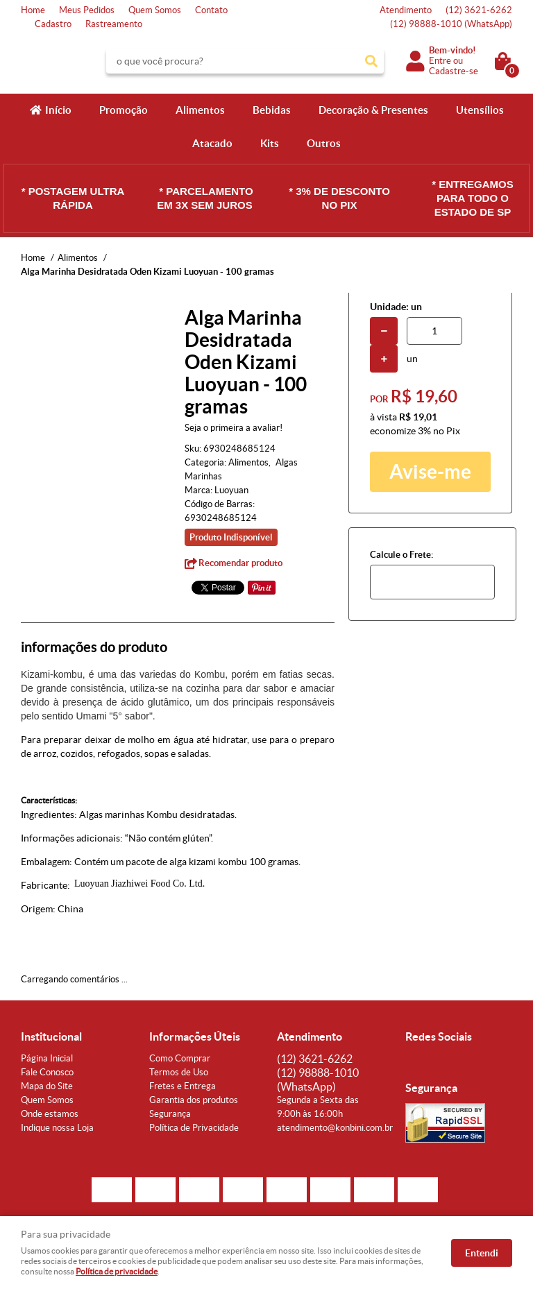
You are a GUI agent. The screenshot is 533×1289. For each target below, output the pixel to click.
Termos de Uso (178, 1072)
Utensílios (480, 110)
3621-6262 (479, 10)
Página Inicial (47, 1058)
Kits (269, 143)
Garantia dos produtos (193, 1100)
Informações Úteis (194, 1036)
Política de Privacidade (194, 1127)
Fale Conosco (47, 1072)
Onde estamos (49, 1114)
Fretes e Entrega (182, 1086)
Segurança (170, 1114)
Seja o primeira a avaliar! (233, 427)
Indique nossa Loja (57, 1127)
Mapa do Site (47, 1086)
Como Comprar (179, 1058)
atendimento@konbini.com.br (335, 1127)
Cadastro (53, 24)
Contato (211, 10)
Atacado (212, 143)
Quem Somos (154, 10)
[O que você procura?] (371, 61)
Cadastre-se (453, 71)
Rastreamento (113, 24)
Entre (440, 61)
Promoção (123, 110)
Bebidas (272, 110)
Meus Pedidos (87, 10)
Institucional (51, 1036)
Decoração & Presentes (373, 110)
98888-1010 (451, 24)
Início (58, 110)
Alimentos (200, 110)
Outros (324, 143)
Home (33, 10)
